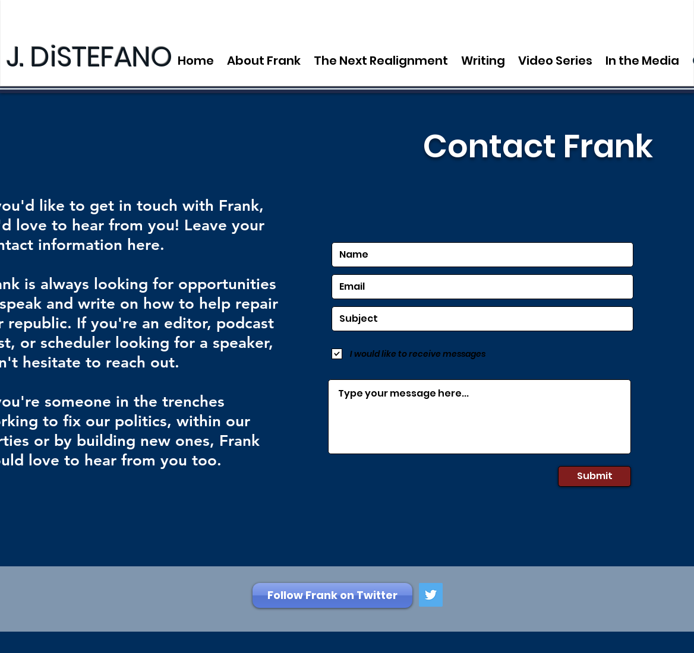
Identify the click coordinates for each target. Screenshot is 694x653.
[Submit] (594, 476)
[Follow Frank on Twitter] (332, 595)
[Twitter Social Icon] (431, 595)
